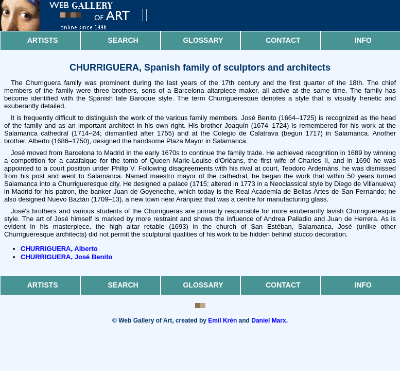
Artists (42, 40)
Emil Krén (222, 320)
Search (123, 40)
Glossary (203, 40)
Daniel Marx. (269, 320)
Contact (283, 40)
